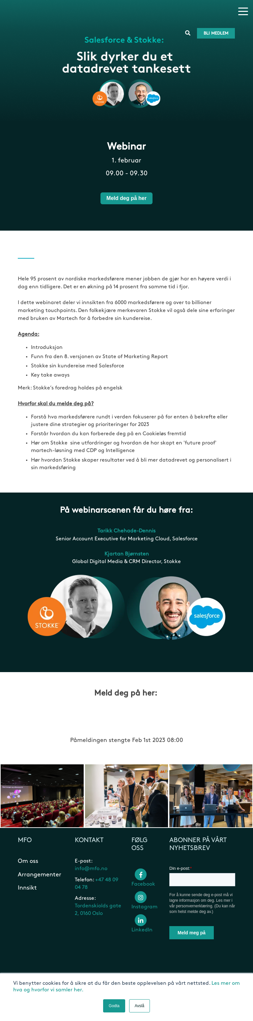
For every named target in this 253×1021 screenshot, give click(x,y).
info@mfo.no (91, 870)
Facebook (143, 880)
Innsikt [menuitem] (27, 889)
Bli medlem (216, 12)
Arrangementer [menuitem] (39, 876)
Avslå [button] (139, 1006)
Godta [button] (114, 1006)
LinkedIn (142, 926)
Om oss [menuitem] (28, 862)
